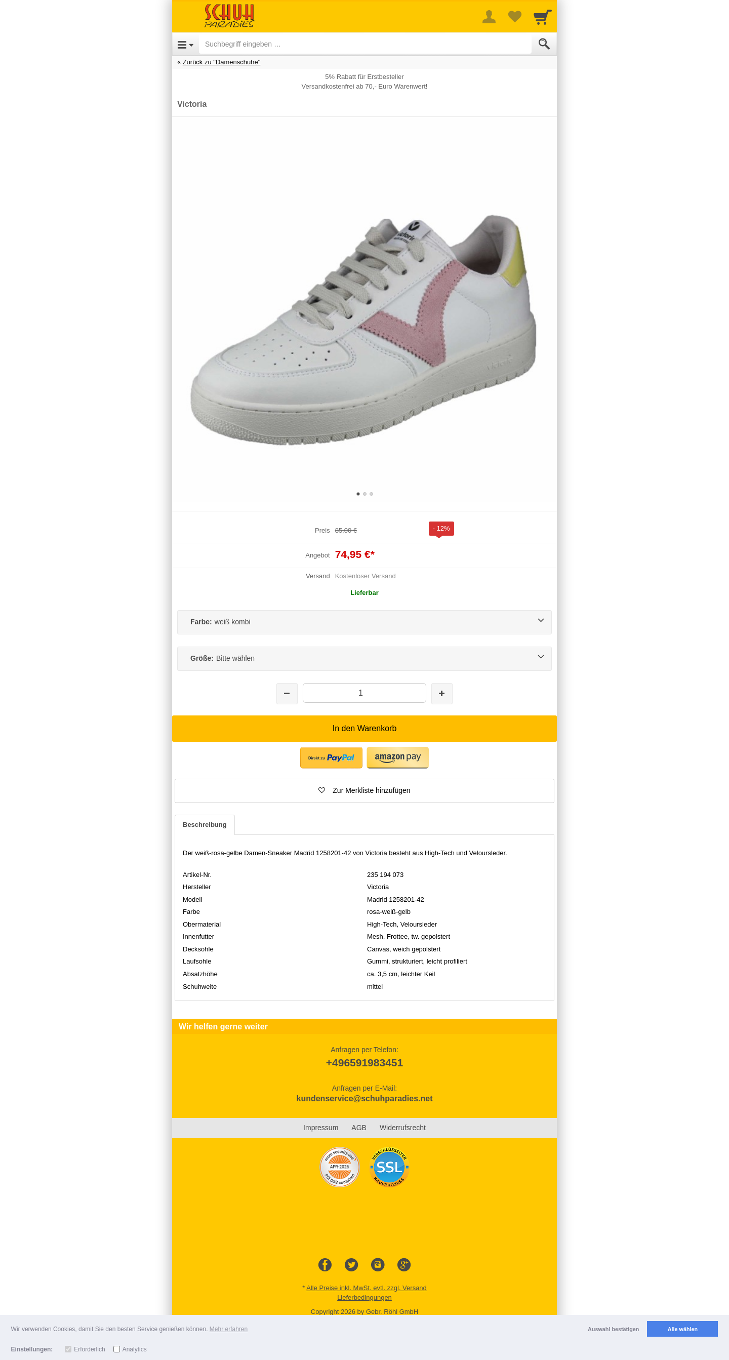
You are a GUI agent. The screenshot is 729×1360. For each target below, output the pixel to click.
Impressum (320, 1128)
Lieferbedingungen (364, 1297)
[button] (364, 791)
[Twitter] (351, 1265)
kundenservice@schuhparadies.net (364, 1098)
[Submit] (544, 44)
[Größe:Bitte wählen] (364, 659)
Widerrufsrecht (403, 1128)
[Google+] (404, 1265)
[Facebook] (325, 1265)
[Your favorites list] (514, 16)
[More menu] (489, 16)
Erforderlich (89, 1349)
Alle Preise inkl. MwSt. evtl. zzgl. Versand (366, 1288)
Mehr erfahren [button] (229, 1329)
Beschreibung (205, 824)
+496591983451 (364, 1062)
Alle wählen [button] (683, 1329)
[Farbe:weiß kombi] (364, 622)
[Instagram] (377, 1265)
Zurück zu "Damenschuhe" (222, 62)
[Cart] (543, 16)
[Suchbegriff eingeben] (365, 44)
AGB (359, 1128)
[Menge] (364, 693)
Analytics (135, 1349)
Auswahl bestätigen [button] (613, 1329)
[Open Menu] (185, 44)
